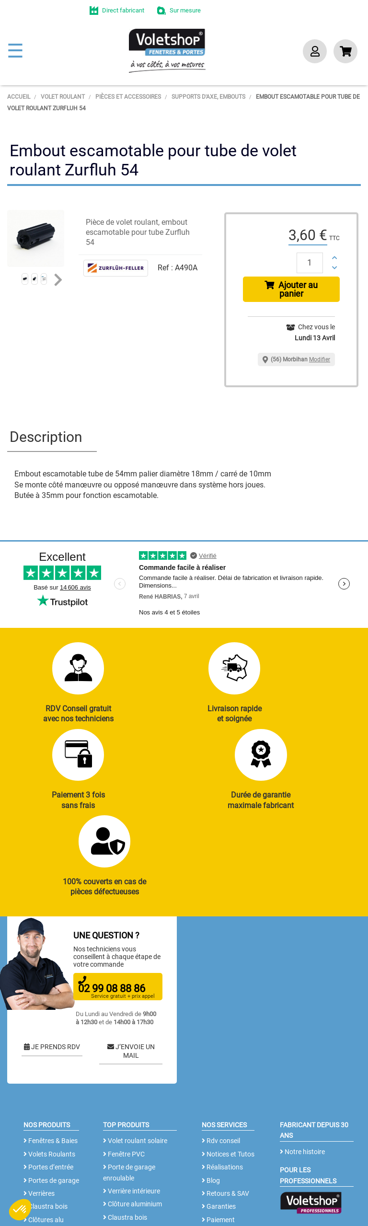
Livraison (218, 1156)
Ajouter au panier (291, 289)
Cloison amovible (130, 1154)
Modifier (319, 359)
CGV (160, 1199)
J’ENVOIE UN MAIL (131, 974)
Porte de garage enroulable (129, 1096)
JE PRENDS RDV (52, 970)
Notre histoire (302, 1075)
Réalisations (222, 1091)
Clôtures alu (43, 1143)
